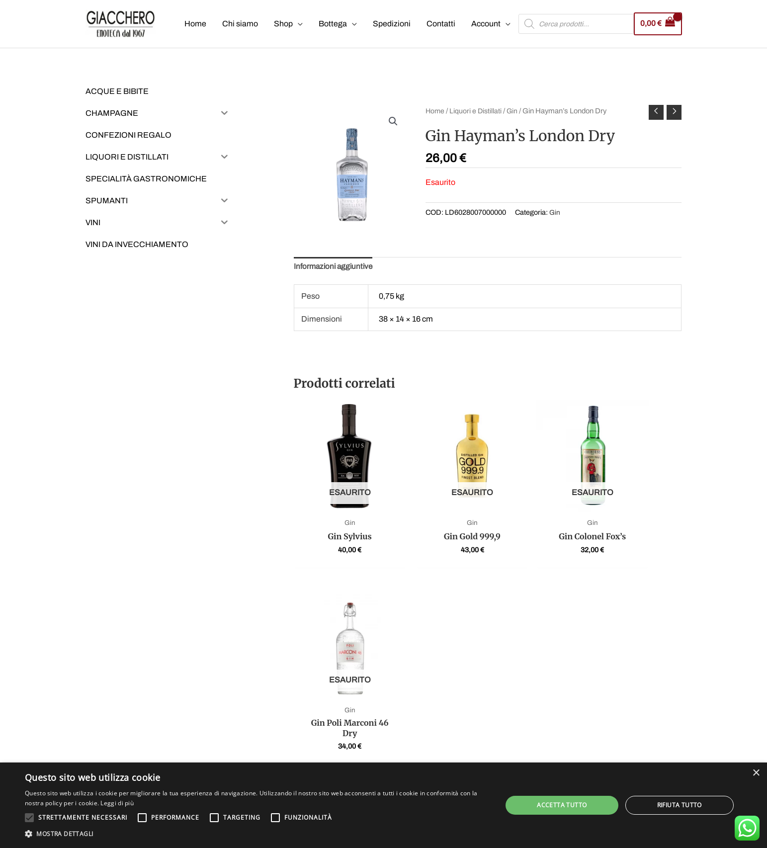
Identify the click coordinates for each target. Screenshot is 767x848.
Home (194, 24)
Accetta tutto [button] (562, 805)
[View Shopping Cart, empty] (657, 24)
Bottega (332, 24)
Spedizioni (391, 24)
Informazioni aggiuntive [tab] (335, 268)
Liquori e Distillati (477, 111)
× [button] (756, 773)
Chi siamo (239, 24)
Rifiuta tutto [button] (679, 805)
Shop (282, 24)
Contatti (440, 24)
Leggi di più (117, 803)
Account (485, 24)
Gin (514, 111)
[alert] (383, 805)
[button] (393, 122)
